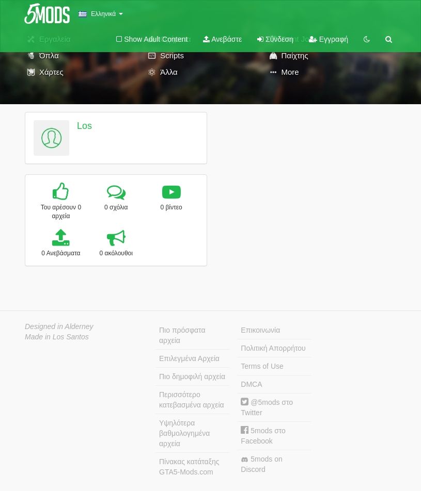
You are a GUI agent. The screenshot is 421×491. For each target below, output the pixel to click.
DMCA (251, 384)
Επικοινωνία (260, 330)
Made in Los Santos (57, 337)
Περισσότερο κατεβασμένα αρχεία (191, 399)
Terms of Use (262, 366)
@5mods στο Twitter (267, 407)
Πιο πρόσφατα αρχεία (182, 335)
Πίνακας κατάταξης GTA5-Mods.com (189, 466)
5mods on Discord (261, 464)
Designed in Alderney (59, 326)
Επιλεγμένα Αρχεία (189, 358)
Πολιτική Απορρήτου (273, 348)
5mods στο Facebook (263, 435)
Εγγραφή (328, 39)
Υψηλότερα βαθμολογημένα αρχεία (184, 433)
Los (84, 126)
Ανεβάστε (222, 39)
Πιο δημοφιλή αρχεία (192, 376)
